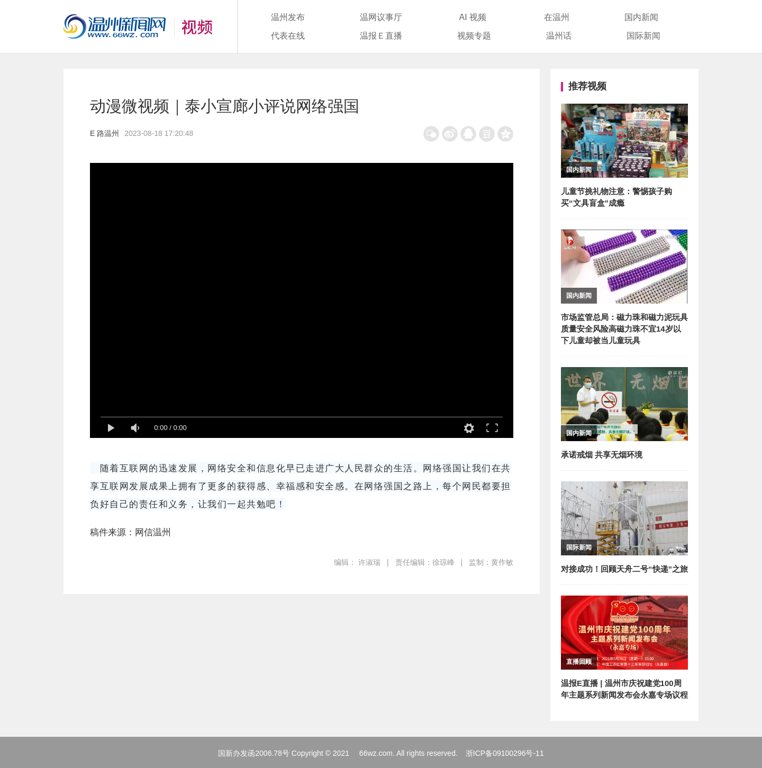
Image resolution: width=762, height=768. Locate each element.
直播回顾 (579, 661)
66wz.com (376, 753)
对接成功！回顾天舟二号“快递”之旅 (624, 568)
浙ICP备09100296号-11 (505, 753)
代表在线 (288, 35)
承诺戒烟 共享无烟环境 (601, 454)
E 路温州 (104, 133)
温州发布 (288, 17)
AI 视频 (473, 17)
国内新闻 (641, 17)
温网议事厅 (381, 17)
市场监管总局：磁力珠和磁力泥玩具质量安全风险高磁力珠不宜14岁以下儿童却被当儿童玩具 (624, 329)
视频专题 (474, 35)
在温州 (556, 17)
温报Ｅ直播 (381, 35)
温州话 (559, 35)
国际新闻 (643, 35)
